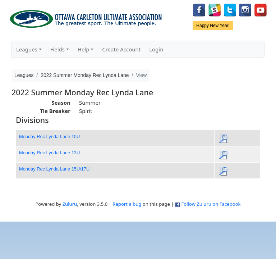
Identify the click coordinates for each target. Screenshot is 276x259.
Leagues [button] (26, 49)
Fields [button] (57, 49)
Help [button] (83, 49)
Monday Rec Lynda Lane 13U (49, 152)
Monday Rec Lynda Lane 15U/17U (54, 169)
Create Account (121, 49)
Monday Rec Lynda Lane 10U (49, 136)
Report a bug (126, 204)
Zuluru (70, 204)
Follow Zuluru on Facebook (210, 204)
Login (156, 49)
